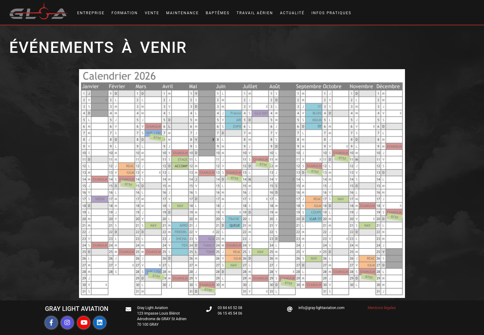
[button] (51, 322)
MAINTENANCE (182, 13)
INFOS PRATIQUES (331, 13)
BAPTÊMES (217, 13)
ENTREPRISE (91, 13)
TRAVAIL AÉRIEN (254, 13)
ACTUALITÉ (292, 13)
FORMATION (124, 13)
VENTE (152, 13)
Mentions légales (382, 308)
